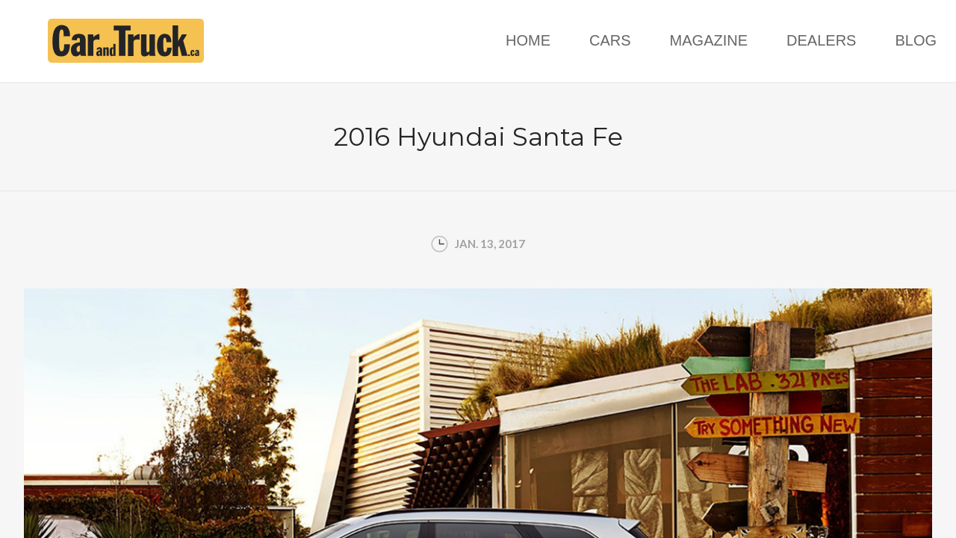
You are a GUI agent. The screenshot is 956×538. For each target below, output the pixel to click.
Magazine (709, 40)
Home (528, 40)
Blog (916, 40)
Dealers (821, 40)
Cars (610, 40)
